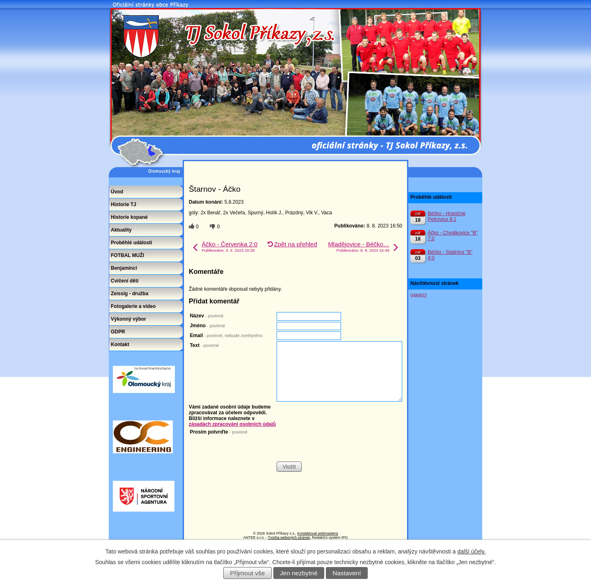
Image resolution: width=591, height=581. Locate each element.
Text (204, 345)
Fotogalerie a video (133, 306)
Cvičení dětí (124, 281)
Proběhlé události (131, 243)
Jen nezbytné (299, 573)
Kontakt (120, 344)
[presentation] (339, 445)
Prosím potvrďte (218, 432)
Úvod (117, 192)
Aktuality (121, 230)
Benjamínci (124, 268)
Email (226, 335)
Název (206, 316)
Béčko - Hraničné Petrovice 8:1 (446, 216)
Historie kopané (129, 217)
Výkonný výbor (128, 319)
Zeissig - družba (129, 293)
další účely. (471, 551)
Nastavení (346, 573)
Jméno (207, 325)
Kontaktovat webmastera (318, 533)
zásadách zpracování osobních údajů (232, 424)
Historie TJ (123, 204)
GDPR (118, 332)
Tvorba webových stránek (289, 537)
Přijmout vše (247, 573)
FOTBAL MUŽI (127, 255)
